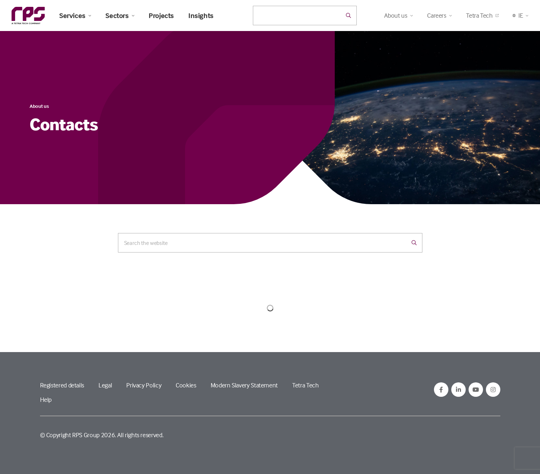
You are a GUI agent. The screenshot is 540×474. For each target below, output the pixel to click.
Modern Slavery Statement (244, 385)
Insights (201, 15)
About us (39, 106)
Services (75, 15)
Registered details (62, 385)
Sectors (119, 15)
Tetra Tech (482, 15)
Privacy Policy (143, 385)
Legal (105, 385)
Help (46, 399)
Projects (161, 15)
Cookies (186, 385)
